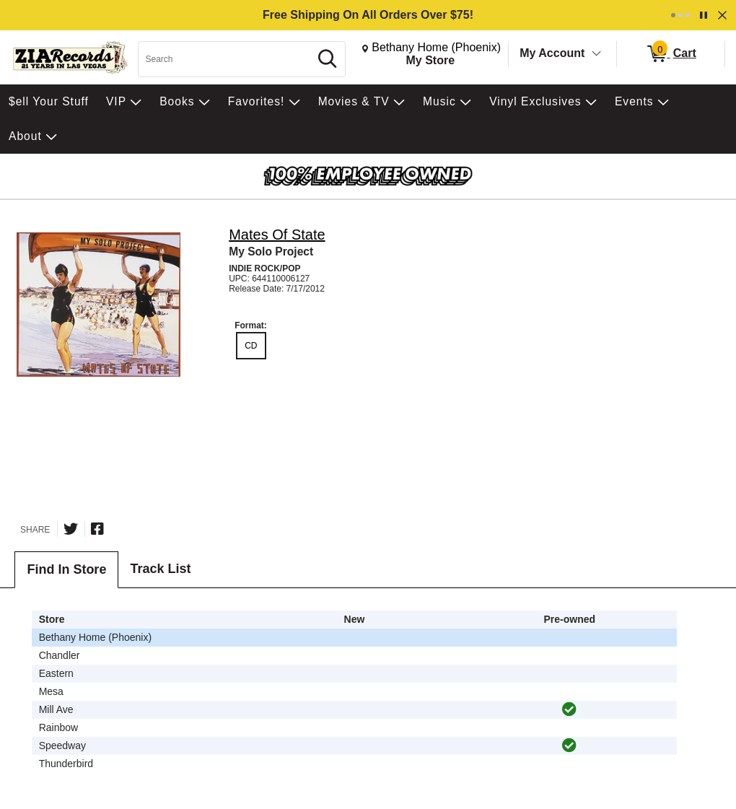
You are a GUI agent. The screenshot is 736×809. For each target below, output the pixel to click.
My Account (552, 53)
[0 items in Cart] (670, 54)
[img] (569, 709)
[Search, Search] (226, 59)
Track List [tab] (160, 568)
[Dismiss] (722, 15)
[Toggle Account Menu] (596, 54)
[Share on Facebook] (97, 529)
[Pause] (703, 15)
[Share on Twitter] (70, 529)
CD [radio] (251, 346)
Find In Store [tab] (66, 569)
